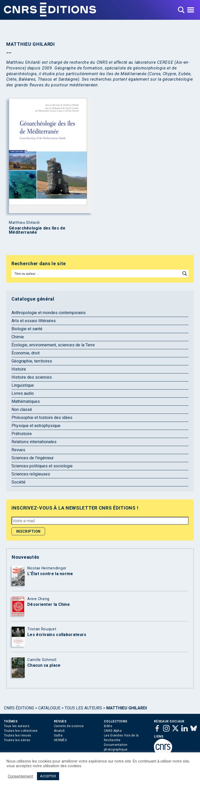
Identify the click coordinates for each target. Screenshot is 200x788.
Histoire (18, 369)
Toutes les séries (17, 740)
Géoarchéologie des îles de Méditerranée (37, 230)
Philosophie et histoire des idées (41, 417)
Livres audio (22, 393)
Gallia (58, 735)
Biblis (108, 726)
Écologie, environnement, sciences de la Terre (53, 344)
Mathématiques (25, 401)
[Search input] (96, 273)
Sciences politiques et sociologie (42, 465)
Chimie (17, 336)
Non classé (21, 409)
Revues (18, 449)
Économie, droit (25, 353)
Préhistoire (21, 433)
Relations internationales (34, 441)
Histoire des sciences (31, 377)
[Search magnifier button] (185, 273)
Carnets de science (69, 726)
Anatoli (59, 731)
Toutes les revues (17, 735)
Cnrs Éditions (19, 708)
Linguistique (22, 385)
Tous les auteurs (83, 708)
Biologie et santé (26, 328)
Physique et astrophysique (35, 425)
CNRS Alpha (113, 731)
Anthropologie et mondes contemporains (48, 312)
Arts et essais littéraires (33, 320)
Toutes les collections (21, 731)
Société (18, 482)
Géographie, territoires (31, 361)
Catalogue (49, 708)
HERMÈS (60, 740)
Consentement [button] (20, 776)
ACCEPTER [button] (48, 776)
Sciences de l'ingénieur (32, 457)
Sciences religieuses (30, 474)
